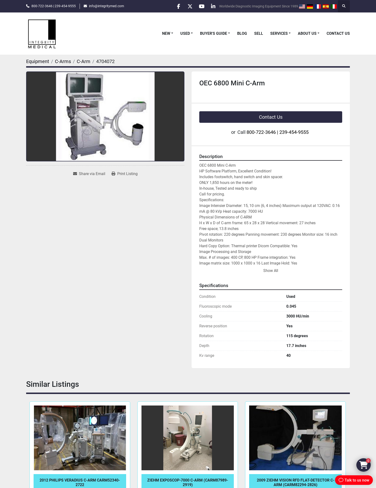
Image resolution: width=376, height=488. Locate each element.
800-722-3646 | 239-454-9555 (53, 6)
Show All (270, 270)
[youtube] (201, 6)
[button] (167, 33)
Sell (258, 33)
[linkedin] (213, 6)
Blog (242, 33)
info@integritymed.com (106, 6)
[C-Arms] (63, 61)
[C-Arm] (83, 61)
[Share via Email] (89, 173)
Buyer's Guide (213, 33)
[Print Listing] (124, 173)
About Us (307, 33)
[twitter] (188, 6)
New (166, 33)
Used (185, 33)
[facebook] (176, 6)
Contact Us (338, 33)
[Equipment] (37, 61)
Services (279, 33)
